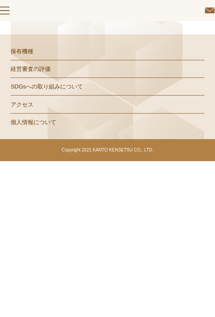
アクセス (22, 104)
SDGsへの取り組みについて (47, 86)
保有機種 (22, 51)
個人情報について (33, 122)
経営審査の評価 (31, 69)
